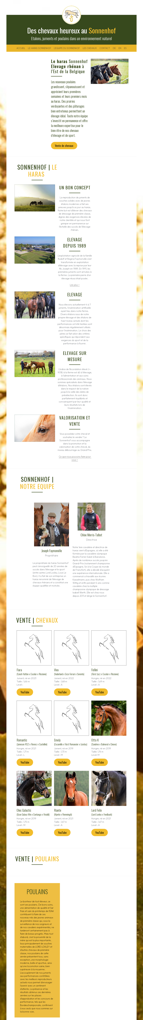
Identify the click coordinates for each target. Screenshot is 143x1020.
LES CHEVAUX (90, 48)
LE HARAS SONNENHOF (39, 48)
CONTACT (105, 48)
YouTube (23, 660)
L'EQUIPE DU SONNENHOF (67, 48)
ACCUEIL (20, 48)
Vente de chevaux (28, 126)
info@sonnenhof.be (115, 969)
